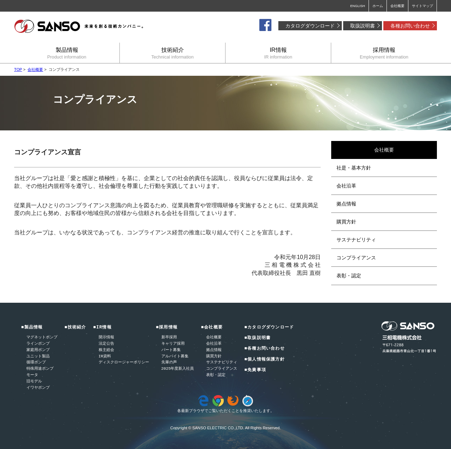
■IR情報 (102, 328)
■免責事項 (255, 370)
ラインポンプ (38, 343)
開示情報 (106, 337)
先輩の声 (169, 362)
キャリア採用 (173, 343)
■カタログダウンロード (269, 328)
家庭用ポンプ (38, 350)
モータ (32, 375)
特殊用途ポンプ (40, 368)
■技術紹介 (75, 328)
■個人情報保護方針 (264, 360)
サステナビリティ (356, 239)
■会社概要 (212, 328)
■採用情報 (167, 328)
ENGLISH (357, 6)
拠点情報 (346, 204)
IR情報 (278, 53)
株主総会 (106, 350)
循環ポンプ (36, 362)
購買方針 (346, 221)
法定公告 (106, 343)
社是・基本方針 (353, 168)
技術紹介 (172, 53)
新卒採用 (169, 337)
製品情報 (66, 53)
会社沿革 (346, 186)
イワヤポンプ (38, 387)
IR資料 (105, 356)
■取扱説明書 (257, 338)
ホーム (377, 6)
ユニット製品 (38, 356)
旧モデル (34, 381)
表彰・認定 (348, 275)
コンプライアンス (356, 257)
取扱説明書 (362, 26)
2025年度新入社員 (177, 368)
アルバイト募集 (175, 356)
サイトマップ (422, 6)
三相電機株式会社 (79, 26)
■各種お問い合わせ (264, 349)
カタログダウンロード (310, 26)
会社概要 (397, 6)
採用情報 (384, 53)
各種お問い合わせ (410, 26)
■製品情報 (32, 328)
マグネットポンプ (41, 337)
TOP (18, 69)
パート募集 (171, 350)
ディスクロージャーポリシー (124, 362)
